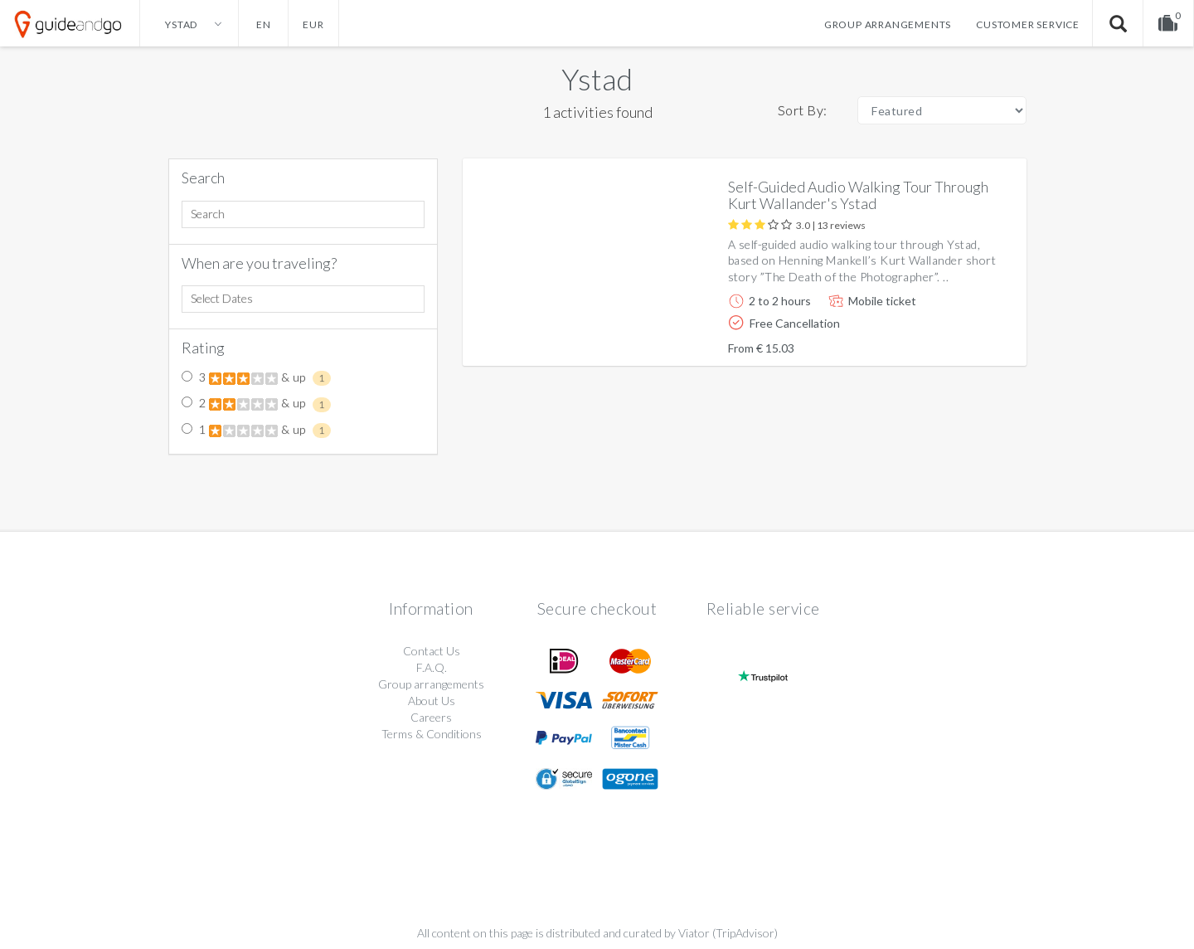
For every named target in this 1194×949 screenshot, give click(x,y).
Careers (431, 717)
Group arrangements (887, 24)
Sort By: (803, 110)
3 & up (256, 378)
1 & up (256, 430)
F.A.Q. (431, 667)
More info (966, 339)
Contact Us (431, 651)
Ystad (597, 79)
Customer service (1028, 24)
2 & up (256, 404)
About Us (431, 701)
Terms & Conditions (431, 734)
